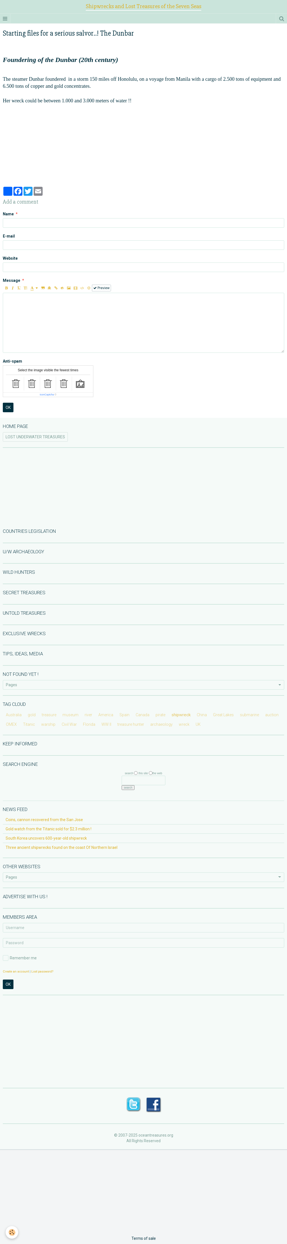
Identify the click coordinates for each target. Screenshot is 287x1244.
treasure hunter (130, 724)
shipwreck (181, 714)
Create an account (16, 971)
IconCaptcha (47, 394)
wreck (184, 724)
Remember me (20, 958)
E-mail (9, 236)
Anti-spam (12, 361)
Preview (101, 288)
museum (70, 715)
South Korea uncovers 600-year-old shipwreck (46, 838)
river (88, 715)
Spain (124, 715)
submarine (249, 715)
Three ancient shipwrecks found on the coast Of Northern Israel (61, 847)
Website (10, 258)
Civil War (69, 724)
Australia (14, 715)
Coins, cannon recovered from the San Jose (44, 819)
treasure (49, 715)
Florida (89, 724)
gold (32, 715)
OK (8, 407)
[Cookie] (12, 1232)
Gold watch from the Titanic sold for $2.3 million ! (48, 829)
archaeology (161, 724)
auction (272, 715)
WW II (106, 724)
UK (198, 724)
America (105, 715)
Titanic (29, 724)
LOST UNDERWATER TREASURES (35, 437)
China (202, 715)
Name (8, 214)
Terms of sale (143, 1238)
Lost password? (42, 971)
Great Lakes (223, 715)
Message (11, 280)
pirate (160, 715)
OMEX (11, 724)
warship (48, 724)
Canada (142, 715)
